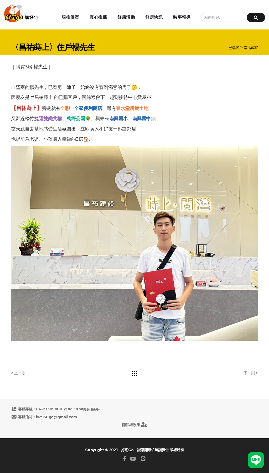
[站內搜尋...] (230, 17)
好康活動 (126, 17)
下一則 (251, 372)
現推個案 (70, 17)
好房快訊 (154, 17)
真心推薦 (98, 17)
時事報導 (181, 17)
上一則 (18, 372)
